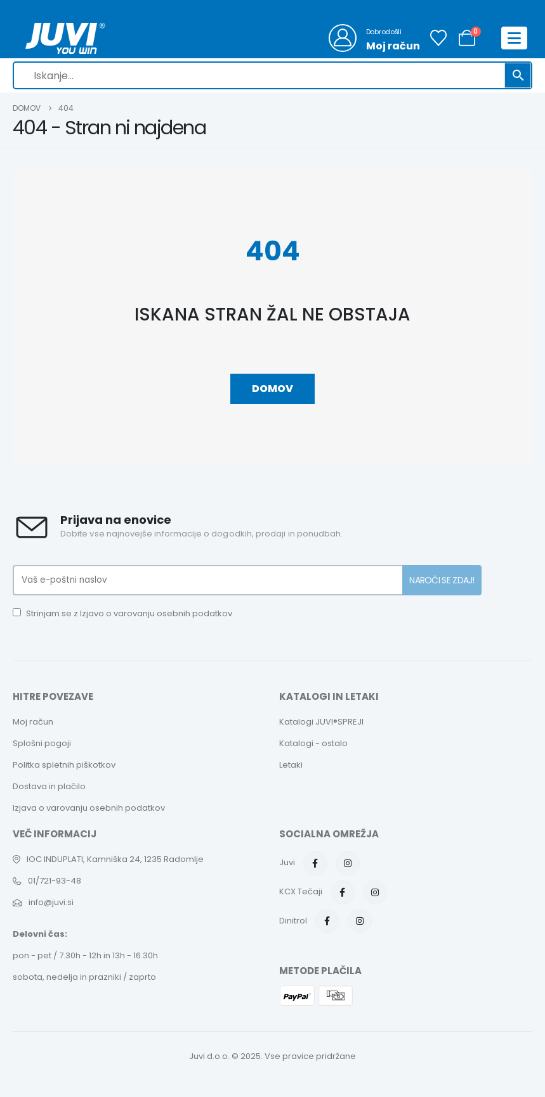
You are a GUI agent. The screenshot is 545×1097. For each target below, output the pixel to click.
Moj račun (33, 722)
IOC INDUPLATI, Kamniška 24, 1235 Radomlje (115, 859)
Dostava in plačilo (49, 786)
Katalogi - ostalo (313, 743)
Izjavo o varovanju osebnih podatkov (156, 613)
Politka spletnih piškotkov (64, 765)
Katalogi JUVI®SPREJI (321, 722)
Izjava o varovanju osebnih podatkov (89, 808)
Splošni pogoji (42, 743)
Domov (272, 388)
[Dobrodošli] (374, 38)
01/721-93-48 (54, 881)
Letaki (291, 765)
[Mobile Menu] (514, 38)
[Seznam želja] (439, 38)
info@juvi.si (51, 902)
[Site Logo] (65, 38)
